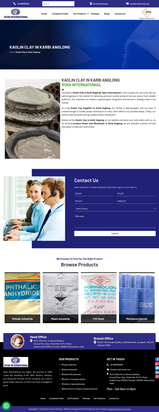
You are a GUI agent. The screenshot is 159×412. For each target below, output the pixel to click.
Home (44, 13)
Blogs (107, 13)
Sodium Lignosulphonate (73, 384)
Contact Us (120, 13)
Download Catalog (99, 4)
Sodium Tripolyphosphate (73, 379)
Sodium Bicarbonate (71, 374)
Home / (13, 52)
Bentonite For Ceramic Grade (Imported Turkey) (79, 390)
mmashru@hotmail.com (137, 4)
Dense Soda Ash (69, 369)
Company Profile (60, 13)
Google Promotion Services (119, 409)
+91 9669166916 (21, 4)
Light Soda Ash (68, 364)
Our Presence (99, 398)
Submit (115, 233)
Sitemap (95, 13)
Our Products (79, 13)
